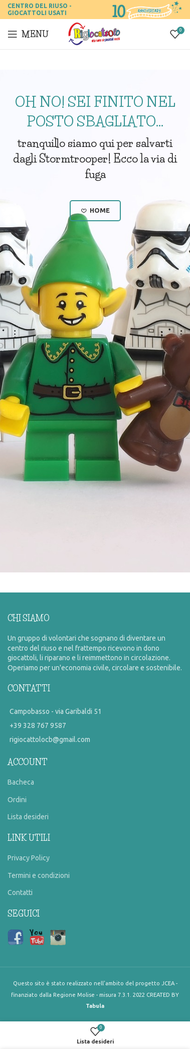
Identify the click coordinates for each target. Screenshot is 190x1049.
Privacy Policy (29, 858)
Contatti (20, 892)
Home (95, 211)
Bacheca (21, 782)
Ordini (17, 800)
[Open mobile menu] (28, 34)
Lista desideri (28, 817)
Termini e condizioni (39, 875)
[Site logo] (95, 34)
